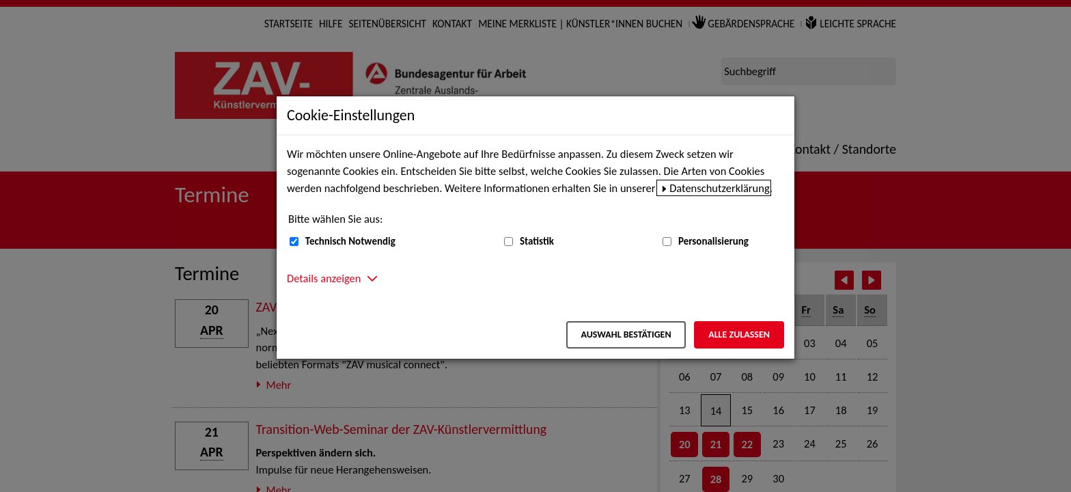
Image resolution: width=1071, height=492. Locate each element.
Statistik (537, 241)
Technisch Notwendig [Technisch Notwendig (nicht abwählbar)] (350, 241)
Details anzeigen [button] (324, 278)
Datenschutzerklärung (719, 188)
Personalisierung (713, 241)
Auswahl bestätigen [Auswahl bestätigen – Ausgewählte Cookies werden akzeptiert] (626, 334)
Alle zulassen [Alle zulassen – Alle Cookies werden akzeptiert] (739, 334)
